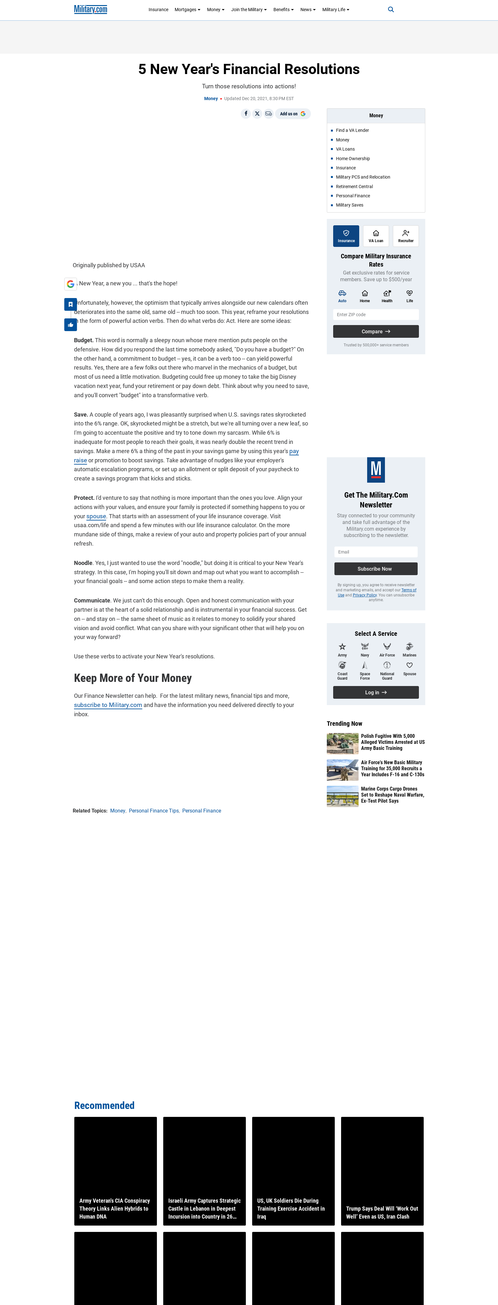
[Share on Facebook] (246, 114)
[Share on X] (257, 114)
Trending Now (344, 723)
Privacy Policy (365, 595)
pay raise (257, 449)
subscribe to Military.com (104, 703)
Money (216, 9)
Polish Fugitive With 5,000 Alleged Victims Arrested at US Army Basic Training (393, 742)
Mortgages (188, 9)
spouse (94, 514)
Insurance (158, 9)
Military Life (336, 9)
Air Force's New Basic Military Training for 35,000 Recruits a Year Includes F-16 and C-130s (392, 768)
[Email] (269, 114)
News (308, 9)
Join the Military (249, 9)
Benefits (283, 9)
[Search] (386, 9)
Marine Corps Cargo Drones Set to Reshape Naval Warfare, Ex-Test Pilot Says (392, 795)
